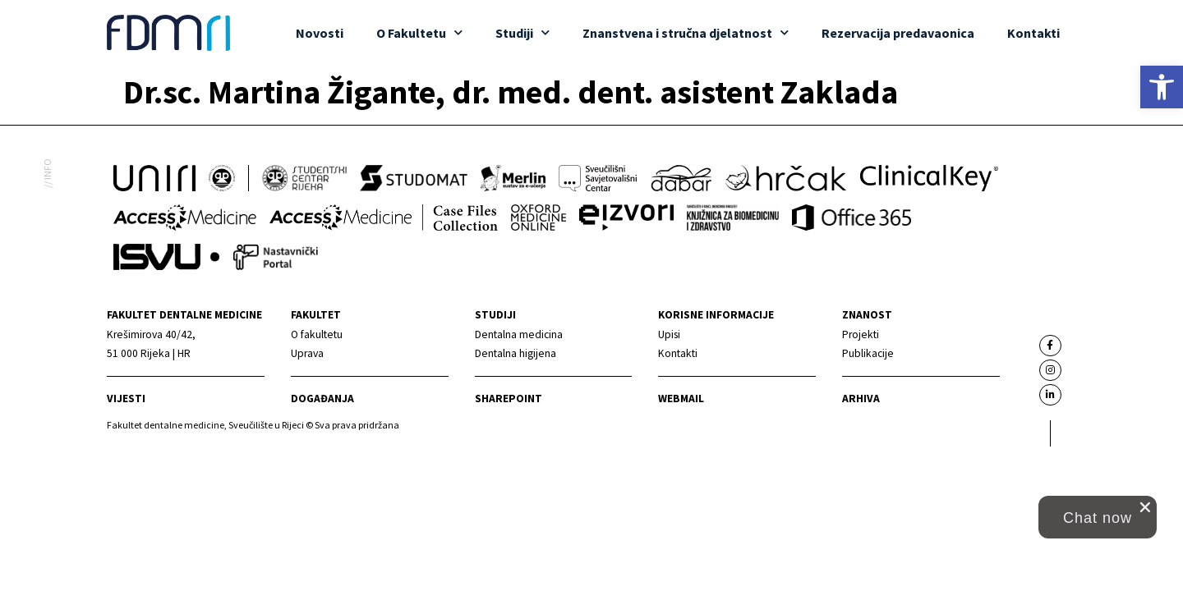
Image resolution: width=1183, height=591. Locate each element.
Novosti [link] (319, 33)
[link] (1161, 87)
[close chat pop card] (1145, 507)
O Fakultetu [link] (419, 32)
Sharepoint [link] (508, 398)
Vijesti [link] (126, 398)
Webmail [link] (681, 398)
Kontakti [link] (1033, 33)
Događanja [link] (322, 398)
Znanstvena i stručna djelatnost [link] (685, 32)
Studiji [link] (522, 32)
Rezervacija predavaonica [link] (898, 33)
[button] (1097, 517)
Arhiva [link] (861, 398)
